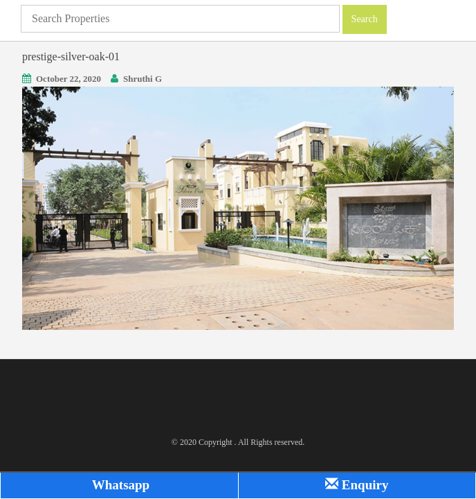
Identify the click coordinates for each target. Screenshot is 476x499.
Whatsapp (119, 485)
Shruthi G (142, 78)
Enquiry (356, 485)
